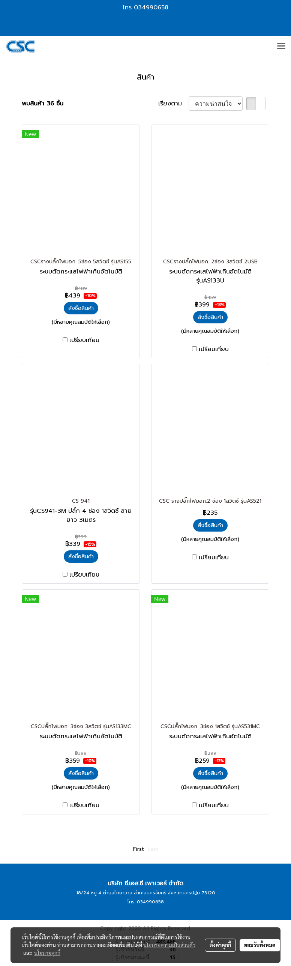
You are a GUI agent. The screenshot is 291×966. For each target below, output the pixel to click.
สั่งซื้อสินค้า (81, 308)
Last (153, 849)
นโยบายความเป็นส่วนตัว (169, 945)
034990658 (151, 7)
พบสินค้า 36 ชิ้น (42, 103)
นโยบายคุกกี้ (47, 952)
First (138, 849)
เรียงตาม (173, 103)
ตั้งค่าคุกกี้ (220, 945)
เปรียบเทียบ (84, 340)
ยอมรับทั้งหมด (260, 945)
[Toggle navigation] (281, 46)
